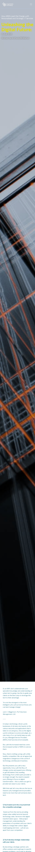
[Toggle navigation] (31, 4)
